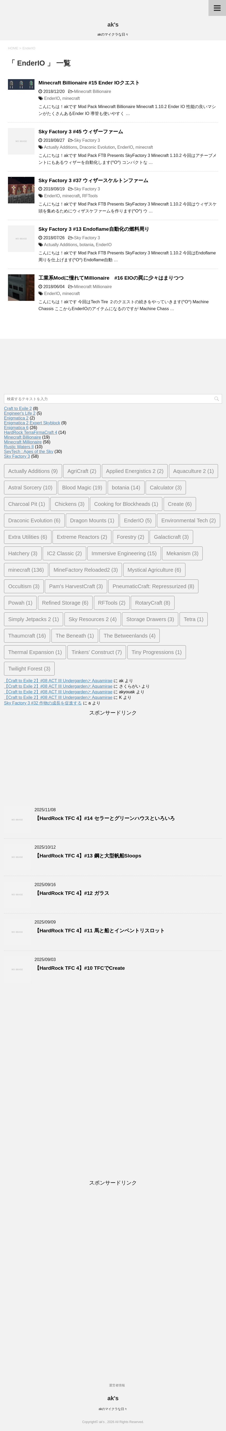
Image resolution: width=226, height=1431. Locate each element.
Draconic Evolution (97, 147)
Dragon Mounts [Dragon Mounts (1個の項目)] (92, 520)
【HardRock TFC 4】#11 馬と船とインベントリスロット (99, 930)
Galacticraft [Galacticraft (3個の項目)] (171, 537)
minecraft (71, 98)
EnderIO (52, 98)
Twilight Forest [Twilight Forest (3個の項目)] (29, 669)
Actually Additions (60, 147)
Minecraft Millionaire (93, 286)
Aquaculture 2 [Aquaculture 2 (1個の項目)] (193, 471)
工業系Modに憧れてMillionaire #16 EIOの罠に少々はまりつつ (111, 278)
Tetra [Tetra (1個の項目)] (193, 619)
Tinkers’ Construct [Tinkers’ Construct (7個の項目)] (97, 652)
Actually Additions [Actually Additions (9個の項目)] (33, 471)
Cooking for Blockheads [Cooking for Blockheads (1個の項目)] (126, 504)
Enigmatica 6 (16, 427)
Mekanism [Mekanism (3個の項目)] (182, 553)
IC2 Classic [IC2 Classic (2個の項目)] (64, 553)
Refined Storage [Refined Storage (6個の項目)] (65, 603)
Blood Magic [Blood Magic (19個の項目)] (82, 487)
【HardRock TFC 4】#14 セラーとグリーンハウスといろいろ (104, 818)
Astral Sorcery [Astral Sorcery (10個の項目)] (30, 487)
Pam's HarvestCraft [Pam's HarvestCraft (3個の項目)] (76, 586)
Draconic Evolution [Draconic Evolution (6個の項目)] (34, 520)
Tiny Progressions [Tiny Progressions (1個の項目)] (157, 652)
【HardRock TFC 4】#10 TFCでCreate (79, 968)
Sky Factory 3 (87, 140)
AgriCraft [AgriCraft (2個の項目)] (81, 471)
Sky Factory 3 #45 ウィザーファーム (80, 131)
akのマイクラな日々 (113, 1409)
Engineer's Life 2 (20, 413)
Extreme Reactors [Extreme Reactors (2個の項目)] (82, 537)
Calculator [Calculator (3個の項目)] (166, 487)
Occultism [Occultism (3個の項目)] (24, 586)
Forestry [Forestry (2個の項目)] (130, 537)
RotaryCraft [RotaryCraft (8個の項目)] (152, 603)
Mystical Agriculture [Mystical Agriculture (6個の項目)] (154, 570)
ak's (113, 24)
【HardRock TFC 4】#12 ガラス (71, 893)
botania (87, 244)
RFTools (90, 196)
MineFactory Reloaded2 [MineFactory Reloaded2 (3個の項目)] (86, 570)
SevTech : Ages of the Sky (28, 451)
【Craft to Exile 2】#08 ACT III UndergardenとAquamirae (58, 680)
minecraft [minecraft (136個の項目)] (26, 570)
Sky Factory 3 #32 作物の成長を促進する (43, 703)
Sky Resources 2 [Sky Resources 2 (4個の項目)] (93, 619)
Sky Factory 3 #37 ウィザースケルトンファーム (93, 180)
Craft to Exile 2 (18, 408)
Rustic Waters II (19, 447)
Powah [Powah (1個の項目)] (20, 603)
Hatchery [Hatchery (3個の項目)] (22, 553)
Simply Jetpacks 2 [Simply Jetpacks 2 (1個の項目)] (33, 619)
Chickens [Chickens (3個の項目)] (69, 504)
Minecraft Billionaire (92, 91)
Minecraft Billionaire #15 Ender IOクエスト (89, 83)
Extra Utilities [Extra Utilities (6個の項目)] (27, 537)
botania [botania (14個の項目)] (126, 487)
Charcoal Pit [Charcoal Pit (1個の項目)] (26, 504)
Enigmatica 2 (16, 418)
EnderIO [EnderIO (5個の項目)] (137, 520)
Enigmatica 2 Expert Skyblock (32, 423)
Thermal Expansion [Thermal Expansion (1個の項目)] (35, 652)
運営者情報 (117, 1385)
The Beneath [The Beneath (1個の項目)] (75, 636)
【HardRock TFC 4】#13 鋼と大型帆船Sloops (87, 855)
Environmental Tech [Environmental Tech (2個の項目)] (188, 520)
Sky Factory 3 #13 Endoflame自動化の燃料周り (93, 229)
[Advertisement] (20, 372)
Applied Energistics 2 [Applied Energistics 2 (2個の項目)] (135, 471)
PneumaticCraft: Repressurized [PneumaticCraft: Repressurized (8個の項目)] (153, 586)
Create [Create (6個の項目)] (180, 504)
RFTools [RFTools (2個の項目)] (111, 603)
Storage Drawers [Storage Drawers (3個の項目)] (150, 619)
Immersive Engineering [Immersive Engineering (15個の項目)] (124, 553)
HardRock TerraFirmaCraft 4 (30, 432)
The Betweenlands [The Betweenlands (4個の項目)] (130, 636)
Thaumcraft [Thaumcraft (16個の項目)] (27, 636)
